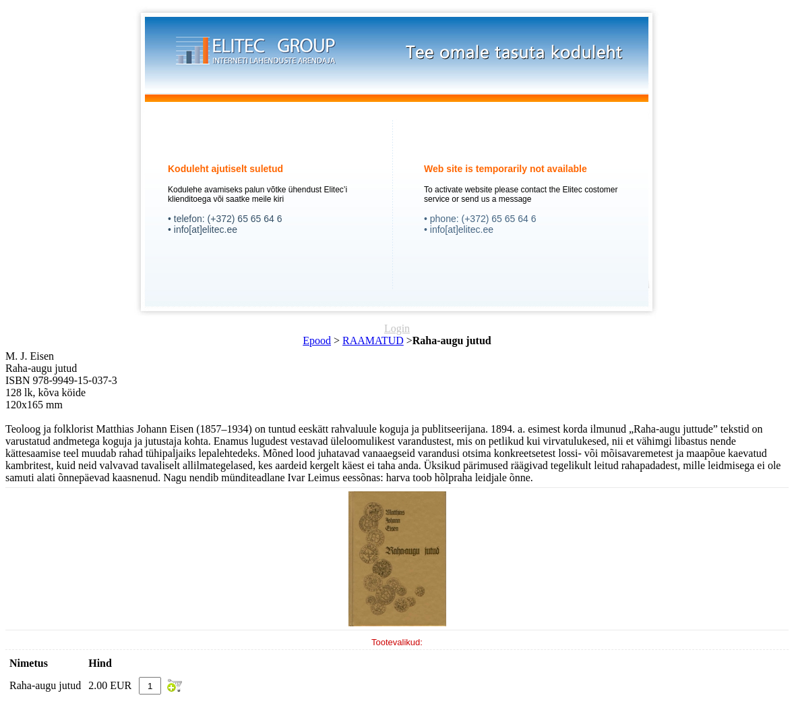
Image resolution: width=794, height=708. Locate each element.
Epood (317, 340)
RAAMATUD (373, 340)
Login (397, 328)
